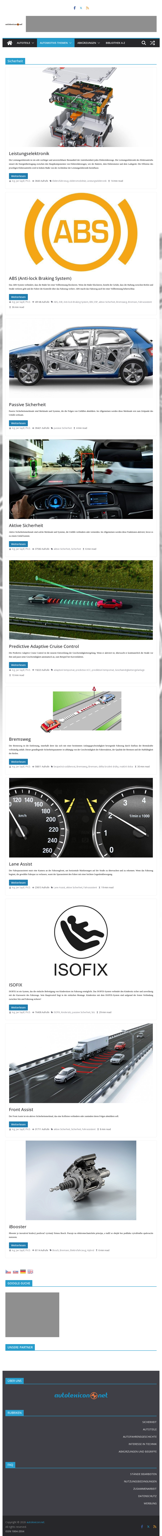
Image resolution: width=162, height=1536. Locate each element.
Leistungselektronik (29, 153)
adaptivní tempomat (64, 670)
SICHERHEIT (149, 1422)
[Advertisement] (91, 24)
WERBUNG (150, 1503)
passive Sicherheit (63, 428)
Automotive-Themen (54, 43)
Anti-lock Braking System (76, 301)
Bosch (55, 1250)
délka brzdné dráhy (109, 766)
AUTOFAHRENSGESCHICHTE (140, 1436)
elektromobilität (78, 180)
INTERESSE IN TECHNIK (143, 1444)
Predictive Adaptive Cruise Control (44, 646)
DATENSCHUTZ (147, 1496)
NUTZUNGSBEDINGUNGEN (140, 1481)
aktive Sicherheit (107, 301)
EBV (91, 301)
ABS (56, 301)
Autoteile (23, 43)
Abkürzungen (86, 43)
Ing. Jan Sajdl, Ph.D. (21, 180)
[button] (32, 42)
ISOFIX (15, 985)
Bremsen (132, 301)
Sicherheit (76, 548)
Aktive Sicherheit (26, 525)
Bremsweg (121, 301)
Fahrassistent (145, 301)
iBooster (17, 1226)
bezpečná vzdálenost (64, 766)
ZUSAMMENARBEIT (145, 1488)
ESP (96, 301)
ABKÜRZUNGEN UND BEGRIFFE (138, 1451)
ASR (61, 301)
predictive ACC (83, 670)
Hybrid (90, 1250)
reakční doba (126, 766)
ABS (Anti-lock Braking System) (40, 278)
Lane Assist (20, 864)
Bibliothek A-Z (115, 43)
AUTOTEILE (150, 1429)
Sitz (93, 1012)
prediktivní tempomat (103, 670)
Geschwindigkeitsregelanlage (130, 670)
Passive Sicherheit (27, 404)
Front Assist (21, 1109)
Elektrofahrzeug (60, 180)
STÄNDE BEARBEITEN (143, 1474)
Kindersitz (66, 1012)
